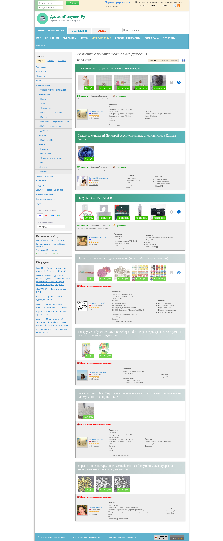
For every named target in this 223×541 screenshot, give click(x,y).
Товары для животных (45, 199)
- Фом (41, 163)
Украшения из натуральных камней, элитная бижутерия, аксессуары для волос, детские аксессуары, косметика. (126, 467)
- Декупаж (43, 131)
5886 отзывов (94, 310)
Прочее (41, 45)
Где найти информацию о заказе (50, 240)
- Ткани (42, 103)
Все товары (41, 67)
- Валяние (43, 149)
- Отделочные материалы (50, 158)
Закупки (40, 61)
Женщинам (52, 38)
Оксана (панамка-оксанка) (98, 372)
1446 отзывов (94, 118)
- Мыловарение (46, 140)
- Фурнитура (44, 94)
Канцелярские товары (45, 194)
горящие (173, 60)
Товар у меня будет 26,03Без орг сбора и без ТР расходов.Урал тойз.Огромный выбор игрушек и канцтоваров (130, 333)
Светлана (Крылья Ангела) (98, 178)
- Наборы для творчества (50, 126)
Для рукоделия (101, 38)
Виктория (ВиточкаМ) (97, 303)
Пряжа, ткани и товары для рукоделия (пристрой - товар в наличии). (123, 258)
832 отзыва (93, 514)
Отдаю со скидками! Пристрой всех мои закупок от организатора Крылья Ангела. (127, 137)
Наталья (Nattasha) (95, 507)
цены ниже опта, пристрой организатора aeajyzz (110, 68)
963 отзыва (93, 244)
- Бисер (42, 135)
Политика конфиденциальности (122, 537)
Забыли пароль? (112, 6)
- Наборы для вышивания (50, 113)
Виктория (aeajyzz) (96, 111)
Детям (84, 38)
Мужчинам (69, 38)
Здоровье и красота (128, 38)
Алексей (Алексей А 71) (98, 237)
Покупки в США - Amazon (95, 197)
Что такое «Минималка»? (47, 250)
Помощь (101, 31)
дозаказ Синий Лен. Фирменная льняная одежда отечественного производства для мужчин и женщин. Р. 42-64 (130, 394)
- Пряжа (42, 99)
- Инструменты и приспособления (54, 122)
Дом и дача (152, 38)
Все (38, 38)
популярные (163, 60)
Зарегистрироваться (118, 2)
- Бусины (43, 167)
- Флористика (45, 153)
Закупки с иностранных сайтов (49, 190)
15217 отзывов (94, 379)
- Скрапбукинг (45, 108)
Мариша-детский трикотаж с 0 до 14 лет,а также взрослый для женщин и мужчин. (52, 322)
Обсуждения (79, 31)
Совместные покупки (50, 30)
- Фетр (42, 144)
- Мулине (43, 117)
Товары (51, 61)
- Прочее (43, 172)
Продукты (169, 38)
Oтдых (39, 204)
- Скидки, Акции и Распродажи (52, 90)
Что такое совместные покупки (86, 537)
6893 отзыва (93, 185)
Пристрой (62, 61)
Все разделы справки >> (47, 254)
